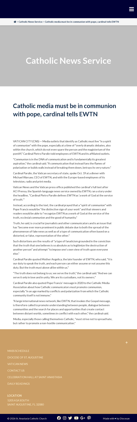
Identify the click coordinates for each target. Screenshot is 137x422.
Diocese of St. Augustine (25, 357)
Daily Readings (18, 383)
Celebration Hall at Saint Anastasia (34, 377)
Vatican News (17, 364)
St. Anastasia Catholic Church (31, 418)
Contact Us (15, 370)
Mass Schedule (18, 350)
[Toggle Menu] (131, 9)
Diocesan (125, 418)
